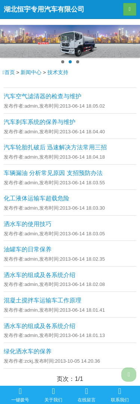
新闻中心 (31, 72)
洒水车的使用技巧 (28, 224)
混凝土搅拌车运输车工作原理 (42, 300)
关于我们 (53, 395)
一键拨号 (20, 395)
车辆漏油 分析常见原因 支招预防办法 (53, 173)
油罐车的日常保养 (28, 249)
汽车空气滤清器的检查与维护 (42, 96)
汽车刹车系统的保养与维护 (39, 122)
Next (131, 41)
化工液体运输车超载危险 (36, 198)
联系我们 (120, 395)
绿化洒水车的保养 (28, 351)
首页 (9, 72)
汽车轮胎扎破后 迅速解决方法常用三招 (55, 147)
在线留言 (87, 395)
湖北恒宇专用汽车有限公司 (44, 9)
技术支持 (57, 72)
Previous (8, 41)
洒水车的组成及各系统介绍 (39, 275)
